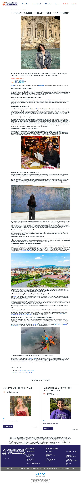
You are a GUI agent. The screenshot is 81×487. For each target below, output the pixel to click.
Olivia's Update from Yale (17, 388)
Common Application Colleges (33, 463)
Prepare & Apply (49, 456)
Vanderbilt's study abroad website (53, 100)
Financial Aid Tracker (31, 454)
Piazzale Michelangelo (26, 250)
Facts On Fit (69, 459)
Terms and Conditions (35, 468)
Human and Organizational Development (40, 108)
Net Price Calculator (30, 458)
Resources (57, 3)
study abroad (25, 239)
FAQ (67, 464)
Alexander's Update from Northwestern (57, 389)
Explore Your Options (71, 456)
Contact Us (20, 468)
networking (25, 362)
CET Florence (29, 100)
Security (26, 468)
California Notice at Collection (66, 468)
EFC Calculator (29, 456)
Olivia (12, 85)
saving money (36, 324)
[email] (23, 82)
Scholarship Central (50, 459)
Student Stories (49, 460)
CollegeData (9, 391)
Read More (8, 426)
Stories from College (21, 9)
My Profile (65, 3)
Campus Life (49, 454)
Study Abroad (69, 458)
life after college (32, 358)
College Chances (30, 460)
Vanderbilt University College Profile (23, 373)
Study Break (69, 455)
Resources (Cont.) (71, 451)
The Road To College (50, 455)
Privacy (44, 468)
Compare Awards (30, 459)
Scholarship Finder (37, 3)
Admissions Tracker (30, 462)
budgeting (15, 296)
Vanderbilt (41, 85)
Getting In (48, 462)
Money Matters (69, 454)
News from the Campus (71, 460)
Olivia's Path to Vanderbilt (27, 371)
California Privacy (52, 468)
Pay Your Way (49, 458)
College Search (25, 3)
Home (8, 468)
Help (12, 468)
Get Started (74, 3)
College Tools (48, 3)
